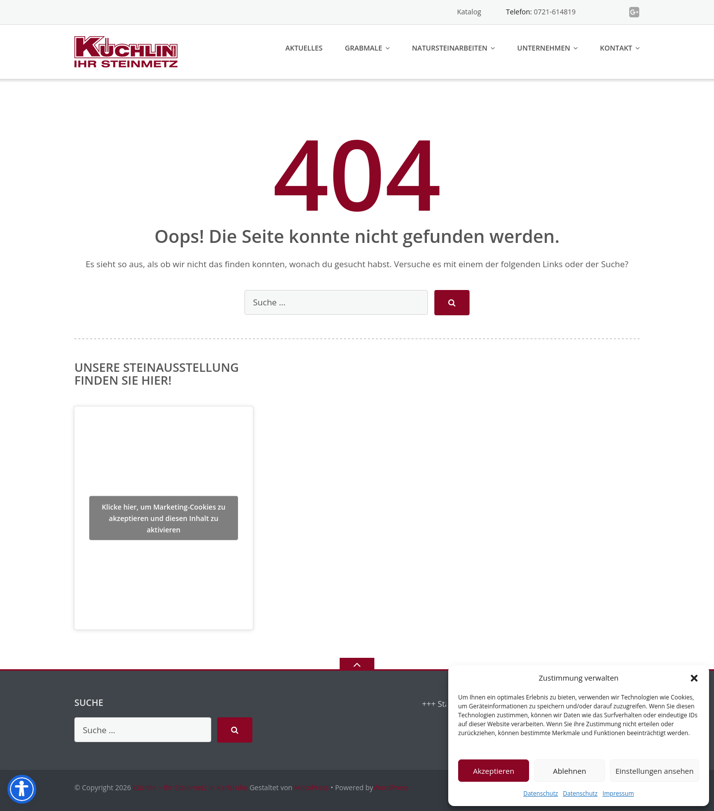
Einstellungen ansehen (654, 771)
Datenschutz (540, 793)
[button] (694, 678)
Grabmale (363, 48)
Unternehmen (543, 48)
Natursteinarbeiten (449, 48)
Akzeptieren (493, 771)
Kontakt (616, 48)
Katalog (469, 11)
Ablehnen (569, 771)
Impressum (618, 793)
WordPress (391, 787)
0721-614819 (555, 11)
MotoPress (311, 787)
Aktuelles (304, 48)
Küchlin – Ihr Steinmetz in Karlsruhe (190, 787)
